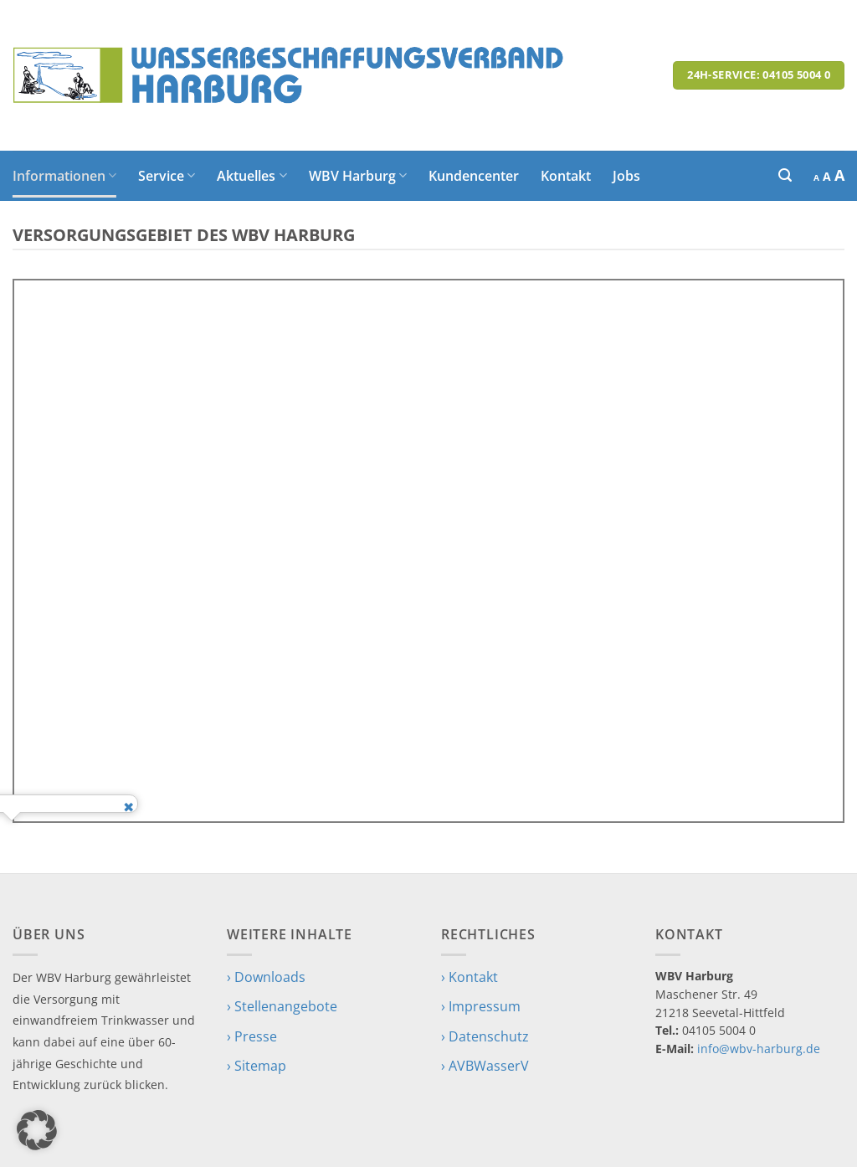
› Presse (252, 1036)
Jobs (626, 176)
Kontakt (566, 176)
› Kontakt (469, 977)
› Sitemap (256, 1065)
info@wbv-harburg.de (758, 1048)
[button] (785, 175)
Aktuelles (251, 176)
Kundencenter (473, 176)
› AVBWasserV (485, 1065)
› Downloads (266, 977)
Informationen (64, 176)
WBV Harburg (358, 176)
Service (166, 176)
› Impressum (481, 1006)
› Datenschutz (485, 1036)
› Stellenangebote (282, 1006)
